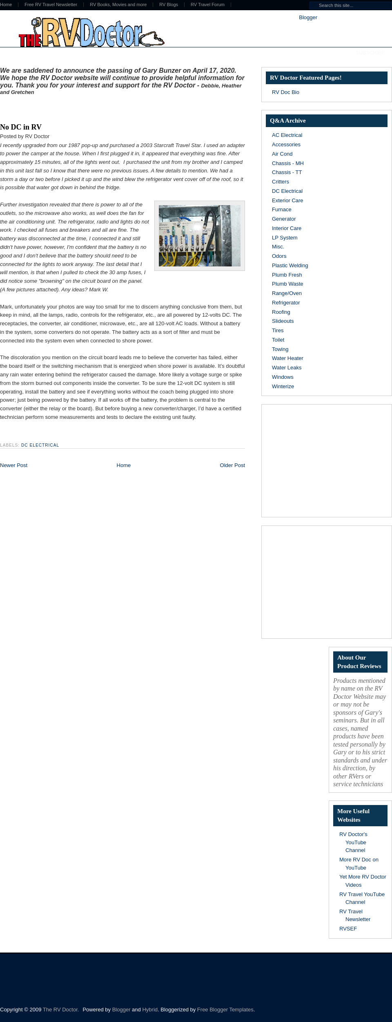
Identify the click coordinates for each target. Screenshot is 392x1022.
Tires (277, 330)
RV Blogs (168, 4)
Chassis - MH (288, 163)
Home (124, 465)
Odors (279, 256)
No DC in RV (21, 127)
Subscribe (370, 53)
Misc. (278, 247)
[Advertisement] (95, 107)
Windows (283, 377)
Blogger (308, 17)
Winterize (283, 386)
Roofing (281, 312)
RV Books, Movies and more (118, 4)
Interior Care (286, 228)
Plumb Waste (287, 284)
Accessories (286, 144)
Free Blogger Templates (225, 1009)
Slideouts (283, 321)
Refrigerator (286, 303)
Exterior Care (287, 200)
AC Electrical (287, 135)
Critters (280, 182)
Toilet (278, 340)
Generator (284, 219)
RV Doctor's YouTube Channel (353, 842)
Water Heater (287, 358)
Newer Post (13, 465)
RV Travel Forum (208, 4)
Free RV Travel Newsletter (50, 4)
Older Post (232, 465)
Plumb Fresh (287, 275)
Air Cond (282, 154)
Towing (280, 349)
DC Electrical (40, 445)
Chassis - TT (287, 172)
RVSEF (348, 929)
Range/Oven (287, 293)
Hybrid (150, 1009)
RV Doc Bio (285, 92)
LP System (285, 238)
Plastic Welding (290, 265)
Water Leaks (287, 368)
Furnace (282, 209)
